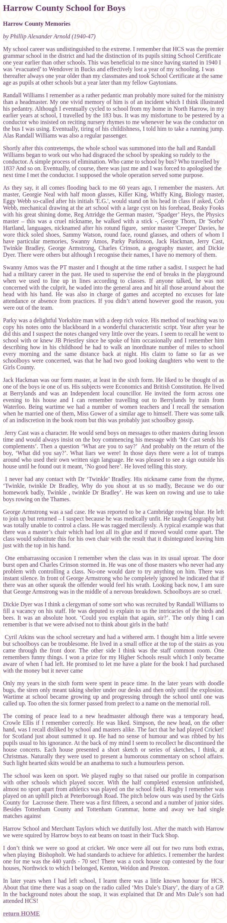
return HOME (21, 913)
